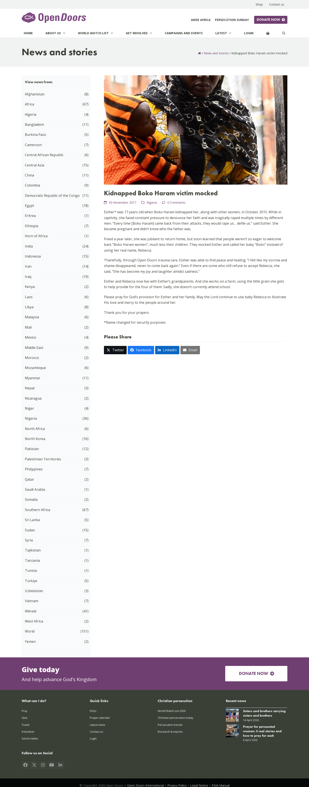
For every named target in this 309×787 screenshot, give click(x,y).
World (29, 631)
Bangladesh (34, 124)
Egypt (29, 205)
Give (24, 718)
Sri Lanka (32, 519)
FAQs (93, 711)
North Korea (35, 438)
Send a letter (30, 738)
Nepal (29, 388)
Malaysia (32, 317)
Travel (25, 725)
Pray (24, 711)
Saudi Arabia (35, 489)
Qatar (29, 479)
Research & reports (170, 732)
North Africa (35, 428)
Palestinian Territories (43, 459)
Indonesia (33, 256)
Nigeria (152, 202)
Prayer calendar (100, 718)
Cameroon (33, 144)
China (29, 175)
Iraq (28, 276)
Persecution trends (170, 725)
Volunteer (28, 732)
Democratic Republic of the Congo (52, 195)
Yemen (30, 641)
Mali (28, 327)
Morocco (32, 357)
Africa (29, 104)
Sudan (30, 530)
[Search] (283, 33)
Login (93, 738)
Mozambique (35, 367)
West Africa (34, 621)
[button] (115, 350)
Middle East (34, 347)
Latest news (97, 725)
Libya (29, 307)
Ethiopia (31, 226)
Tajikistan (33, 550)
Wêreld (30, 611)
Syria (29, 540)
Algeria (30, 114)
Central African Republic (44, 155)
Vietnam (31, 601)
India (29, 246)
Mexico (30, 337)
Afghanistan (35, 94)
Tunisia (31, 570)
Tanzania (32, 560)
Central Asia (34, 165)
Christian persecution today (175, 718)
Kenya (30, 286)
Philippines (34, 469)
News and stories (216, 53)
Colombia (32, 185)
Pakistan (32, 448)
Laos (29, 297)
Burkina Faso (35, 134)
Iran (28, 266)
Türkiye (31, 580)
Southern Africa (37, 509)
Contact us (96, 732)
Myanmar (32, 378)
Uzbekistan (34, 590)
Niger (29, 408)
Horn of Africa (36, 236)
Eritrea (30, 215)
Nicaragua (33, 398)
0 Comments (176, 202)
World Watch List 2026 (172, 711)
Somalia (31, 499)
